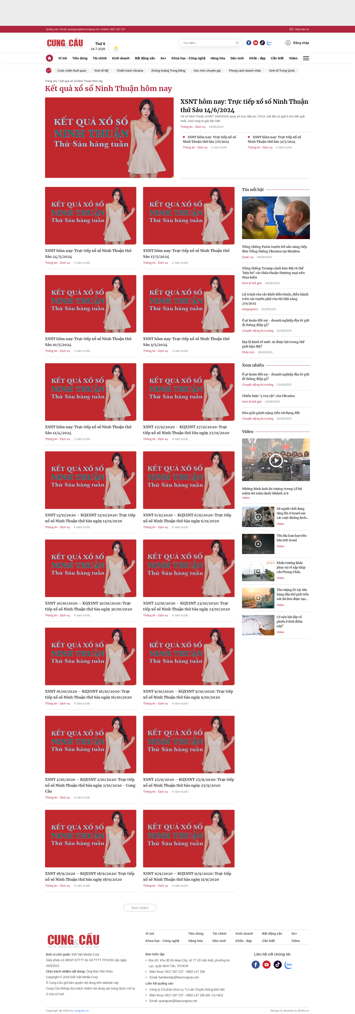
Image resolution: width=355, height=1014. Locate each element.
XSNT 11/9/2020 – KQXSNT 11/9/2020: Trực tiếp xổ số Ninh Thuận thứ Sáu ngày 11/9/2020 (187, 876)
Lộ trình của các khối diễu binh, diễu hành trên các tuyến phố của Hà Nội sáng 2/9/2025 (275, 298)
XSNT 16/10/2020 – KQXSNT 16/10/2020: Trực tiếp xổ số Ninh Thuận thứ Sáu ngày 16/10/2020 (88, 694)
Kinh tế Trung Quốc (282, 70)
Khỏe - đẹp (257, 58)
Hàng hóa (218, 58)
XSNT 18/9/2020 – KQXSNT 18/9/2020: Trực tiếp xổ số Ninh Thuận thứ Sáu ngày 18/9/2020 (89, 876)
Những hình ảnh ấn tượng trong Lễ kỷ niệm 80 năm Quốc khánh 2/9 (272, 491)
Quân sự (248, 257)
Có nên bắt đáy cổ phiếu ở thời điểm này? (289, 621)
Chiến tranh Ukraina (130, 70)
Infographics (250, 309)
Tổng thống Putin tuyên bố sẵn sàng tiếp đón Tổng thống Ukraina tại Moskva (274, 249)
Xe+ (163, 58)
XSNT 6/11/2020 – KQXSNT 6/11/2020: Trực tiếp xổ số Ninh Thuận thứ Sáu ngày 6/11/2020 (187, 518)
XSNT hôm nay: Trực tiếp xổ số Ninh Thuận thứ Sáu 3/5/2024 (186, 341)
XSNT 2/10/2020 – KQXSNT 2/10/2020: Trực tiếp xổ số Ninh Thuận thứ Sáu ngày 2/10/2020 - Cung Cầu (90, 785)
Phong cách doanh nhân (245, 70)
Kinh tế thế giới (251, 283)
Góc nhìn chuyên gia (207, 70)
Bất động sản (145, 58)
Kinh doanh (121, 58)
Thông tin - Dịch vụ (192, 126)
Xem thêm (140, 907)
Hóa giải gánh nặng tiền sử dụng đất (271, 413)
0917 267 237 (117, 29)
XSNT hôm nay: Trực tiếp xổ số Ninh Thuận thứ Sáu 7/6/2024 (209, 139)
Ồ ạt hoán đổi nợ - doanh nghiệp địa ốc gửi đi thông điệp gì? (275, 322)
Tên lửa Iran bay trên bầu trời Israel (292, 538)
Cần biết (277, 58)
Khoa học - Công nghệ (188, 58)
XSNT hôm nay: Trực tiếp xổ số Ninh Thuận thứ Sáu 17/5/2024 (186, 253)
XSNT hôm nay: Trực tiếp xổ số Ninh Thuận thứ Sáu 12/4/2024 (88, 430)
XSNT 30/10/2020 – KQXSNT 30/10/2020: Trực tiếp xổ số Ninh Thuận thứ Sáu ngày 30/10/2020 (88, 606)
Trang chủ (51, 81)
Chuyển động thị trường (257, 330)
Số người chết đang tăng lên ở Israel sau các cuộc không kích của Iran (291, 513)
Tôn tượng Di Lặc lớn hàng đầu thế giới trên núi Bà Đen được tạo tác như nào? (293, 594)
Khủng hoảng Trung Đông (168, 70)
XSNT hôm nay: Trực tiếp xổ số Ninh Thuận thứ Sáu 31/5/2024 (274, 139)
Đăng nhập (297, 42)
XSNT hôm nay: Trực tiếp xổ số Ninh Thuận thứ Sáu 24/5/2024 (88, 253)
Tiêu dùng (80, 58)
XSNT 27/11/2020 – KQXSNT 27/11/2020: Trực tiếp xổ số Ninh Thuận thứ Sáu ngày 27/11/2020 (186, 430)
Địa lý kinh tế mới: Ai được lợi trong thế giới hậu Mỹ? (273, 344)
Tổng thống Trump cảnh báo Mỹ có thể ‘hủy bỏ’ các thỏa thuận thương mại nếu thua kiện (273, 272)
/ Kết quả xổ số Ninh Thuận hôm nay (80, 81)
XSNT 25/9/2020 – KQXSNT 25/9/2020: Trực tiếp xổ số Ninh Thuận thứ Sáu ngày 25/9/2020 (188, 782)
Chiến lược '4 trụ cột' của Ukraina (268, 396)
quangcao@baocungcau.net (83, 29)
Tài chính (100, 58)
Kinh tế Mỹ (102, 70)
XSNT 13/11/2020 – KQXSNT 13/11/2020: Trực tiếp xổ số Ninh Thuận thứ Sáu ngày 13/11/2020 (90, 518)
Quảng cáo (52, 29)
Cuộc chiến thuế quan (72, 70)
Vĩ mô (62, 58)
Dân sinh (237, 58)
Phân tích (248, 352)
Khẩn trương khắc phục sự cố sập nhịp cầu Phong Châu (291, 567)
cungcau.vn (81, 1010)
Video (293, 58)
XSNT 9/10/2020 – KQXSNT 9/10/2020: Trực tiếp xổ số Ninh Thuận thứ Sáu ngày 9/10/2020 (188, 694)
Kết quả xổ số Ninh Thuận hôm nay (108, 88)
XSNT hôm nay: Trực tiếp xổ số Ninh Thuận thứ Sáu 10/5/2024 (88, 341)
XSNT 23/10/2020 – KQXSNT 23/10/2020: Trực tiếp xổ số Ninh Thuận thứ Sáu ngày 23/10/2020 (186, 606)
